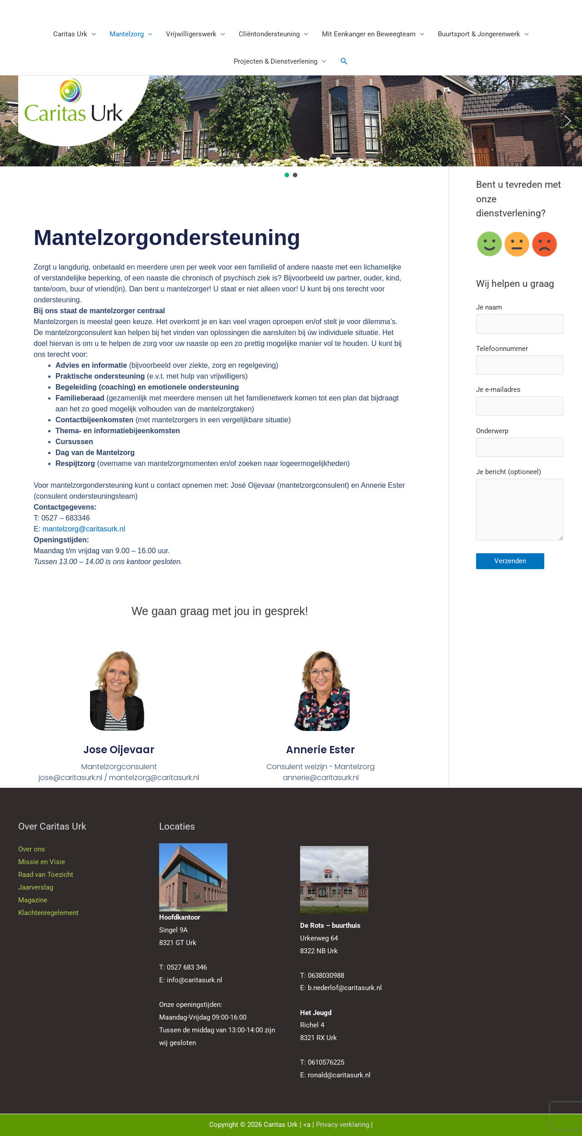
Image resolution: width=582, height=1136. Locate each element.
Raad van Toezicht (45, 875)
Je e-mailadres (519, 400)
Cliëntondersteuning (269, 34)
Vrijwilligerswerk (191, 34)
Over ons (31, 849)
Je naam (519, 318)
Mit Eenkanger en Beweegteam (369, 34)
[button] (344, 61)
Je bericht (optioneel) (519, 506)
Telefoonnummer (519, 360)
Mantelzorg (127, 34)
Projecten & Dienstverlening (275, 61)
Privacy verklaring (342, 1125)
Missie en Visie (41, 862)
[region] (291, 127)
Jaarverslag (35, 887)
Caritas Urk (70, 34)
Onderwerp (519, 442)
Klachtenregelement (48, 913)
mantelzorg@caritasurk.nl (84, 529)
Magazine (32, 900)
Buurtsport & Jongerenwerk (479, 34)
